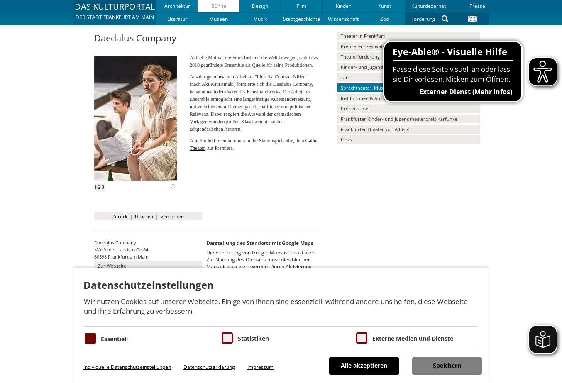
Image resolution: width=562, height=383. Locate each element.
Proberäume (354, 108)
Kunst (384, 6)
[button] (114, 12)
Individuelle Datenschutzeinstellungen (127, 367)
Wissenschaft (343, 18)
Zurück (119, 216)
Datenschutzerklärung (209, 367)
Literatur (177, 18)
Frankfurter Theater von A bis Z (375, 129)
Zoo (384, 18)
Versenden (172, 216)
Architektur (177, 6)
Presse (477, 6)
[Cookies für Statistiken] (227, 338)
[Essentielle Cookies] (90, 338)
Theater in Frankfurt (363, 36)
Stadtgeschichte (301, 18)
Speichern (447, 365)
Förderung (423, 18)
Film (301, 6)
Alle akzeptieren (364, 365)
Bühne (218, 6)
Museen (218, 18)
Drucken (144, 216)
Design (260, 6)
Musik (260, 18)
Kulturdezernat (428, 6)
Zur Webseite (112, 266)
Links (346, 140)
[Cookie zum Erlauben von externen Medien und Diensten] (361, 338)
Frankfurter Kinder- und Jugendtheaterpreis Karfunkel (400, 119)
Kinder (343, 6)
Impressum (260, 367)
